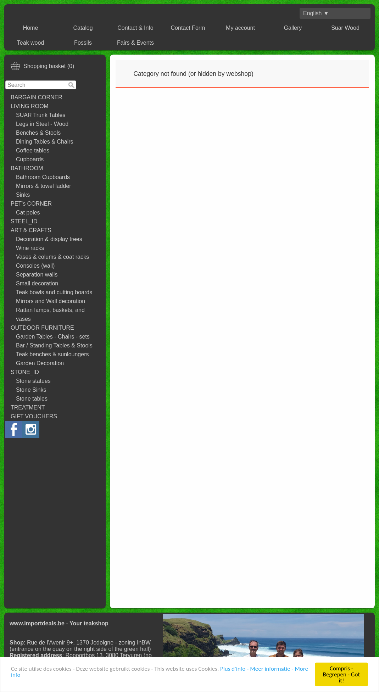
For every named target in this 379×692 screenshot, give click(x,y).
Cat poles (28, 213)
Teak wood (30, 43)
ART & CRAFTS (31, 230)
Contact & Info (135, 28)
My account (240, 28)
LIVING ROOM (30, 106)
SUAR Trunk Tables (40, 115)
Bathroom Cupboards (43, 177)
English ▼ (316, 13)
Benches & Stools (38, 133)
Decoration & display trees (49, 239)
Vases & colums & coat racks (52, 257)
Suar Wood (345, 28)
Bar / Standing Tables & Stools (54, 345)
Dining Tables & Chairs (44, 142)
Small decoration (37, 283)
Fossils (83, 43)
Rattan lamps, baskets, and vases (50, 314)
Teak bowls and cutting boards (54, 292)
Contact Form (188, 28)
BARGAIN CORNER (36, 97)
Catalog (83, 28)
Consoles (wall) (35, 266)
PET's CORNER (31, 204)
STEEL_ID (24, 221)
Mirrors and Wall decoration (50, 301)
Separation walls (36, 275)
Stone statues (33, 381)
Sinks (23, 195)
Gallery (293, 28)
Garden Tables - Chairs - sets (53, 337)
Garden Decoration (40, 363)
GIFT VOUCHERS (34, 416)
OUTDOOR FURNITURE (42, 328)
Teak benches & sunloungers (52, 354)
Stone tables (32, 399)
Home (30, 28)
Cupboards (30, 159)
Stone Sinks (31, 390)
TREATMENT (28, 407)
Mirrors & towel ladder (43, 186)
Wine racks (30, 248)
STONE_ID (25, 372)
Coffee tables (32, 150)
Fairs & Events (135, 43)
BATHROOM (27, 168)
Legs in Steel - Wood (42, 124)
